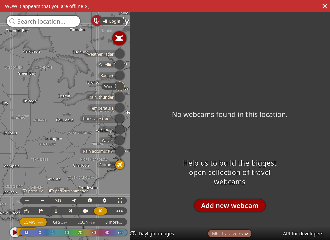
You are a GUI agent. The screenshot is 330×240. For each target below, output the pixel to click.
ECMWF (35, 222)
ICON (88, 222)
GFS (62, 222)
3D (60, 200)
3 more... (115, 222)
